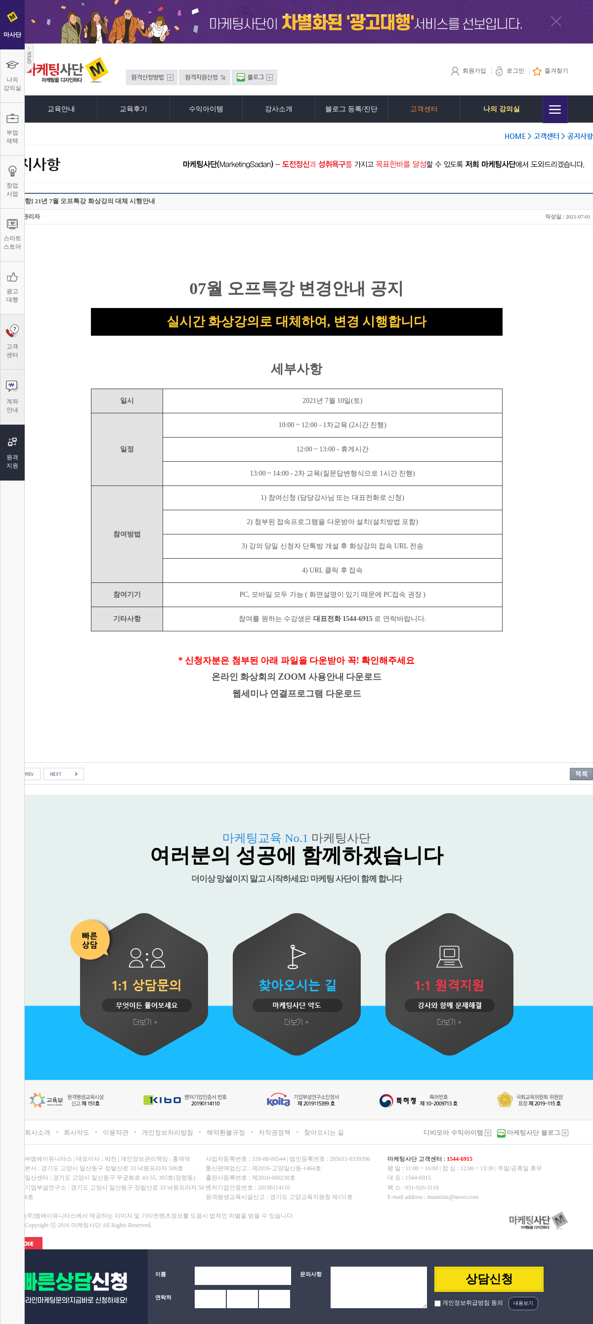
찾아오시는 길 (324, 1132)
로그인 (509, 70)
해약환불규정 (226, 1132)
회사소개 (37, 1132)
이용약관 (115, 1132)
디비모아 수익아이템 (457, 1132)
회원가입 (468, 70)
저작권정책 (274, 1132)
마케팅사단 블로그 (537, 1132)
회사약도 (76, 1132)
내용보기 (523, 1303)
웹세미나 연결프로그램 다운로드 (296, 694)
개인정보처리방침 (167, 1132)
